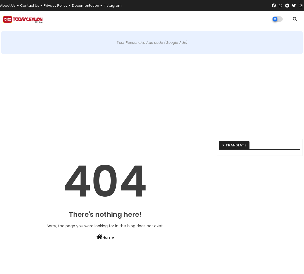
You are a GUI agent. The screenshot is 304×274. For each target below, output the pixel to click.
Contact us (29, 5)
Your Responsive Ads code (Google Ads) (152, 42)
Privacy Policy (55, 5)
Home (105, 237)
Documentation (85, 5)
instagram (113, 5)
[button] (294, 19)
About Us (8, 5)
